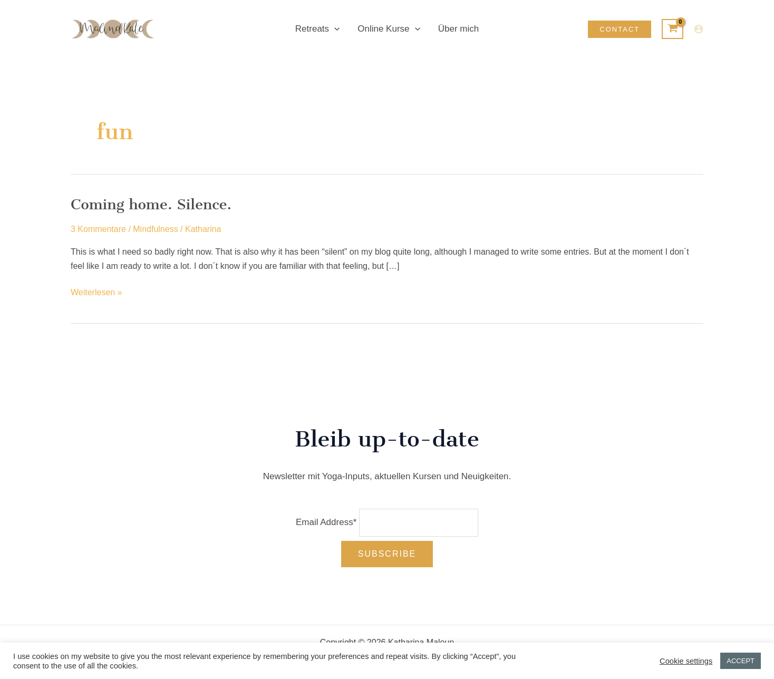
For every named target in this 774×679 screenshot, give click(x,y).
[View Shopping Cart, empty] (672, 29)
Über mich (458, 29)
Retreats (317, 29)
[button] (619, 29)
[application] (334, 29)
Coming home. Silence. (151, 204)
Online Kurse (388, 29)
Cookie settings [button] (686, 661)
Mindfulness (155, 229)
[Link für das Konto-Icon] (698, 29)
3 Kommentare (98, 229)
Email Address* (326, 522)
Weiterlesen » (96, 292)
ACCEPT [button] (740, 661)
